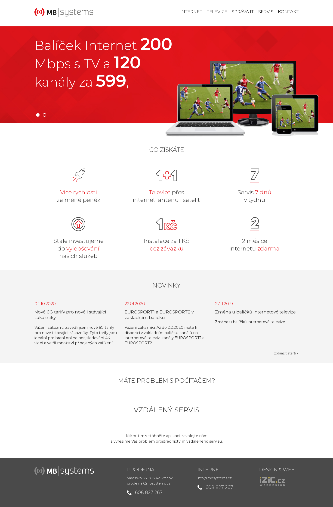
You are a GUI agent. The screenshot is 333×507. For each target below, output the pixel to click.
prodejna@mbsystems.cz (148, 483)
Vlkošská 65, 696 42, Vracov (150, 478)
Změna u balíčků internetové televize (255, 312)
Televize (217, 11)
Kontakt (288, 11)
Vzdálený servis (167, 410)
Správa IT (243, 11)
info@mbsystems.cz (215, 478)
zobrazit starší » (286, 353)
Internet (192, 11)
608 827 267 (148, 492)
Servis (266, 11)
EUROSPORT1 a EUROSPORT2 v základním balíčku (159, 315)
